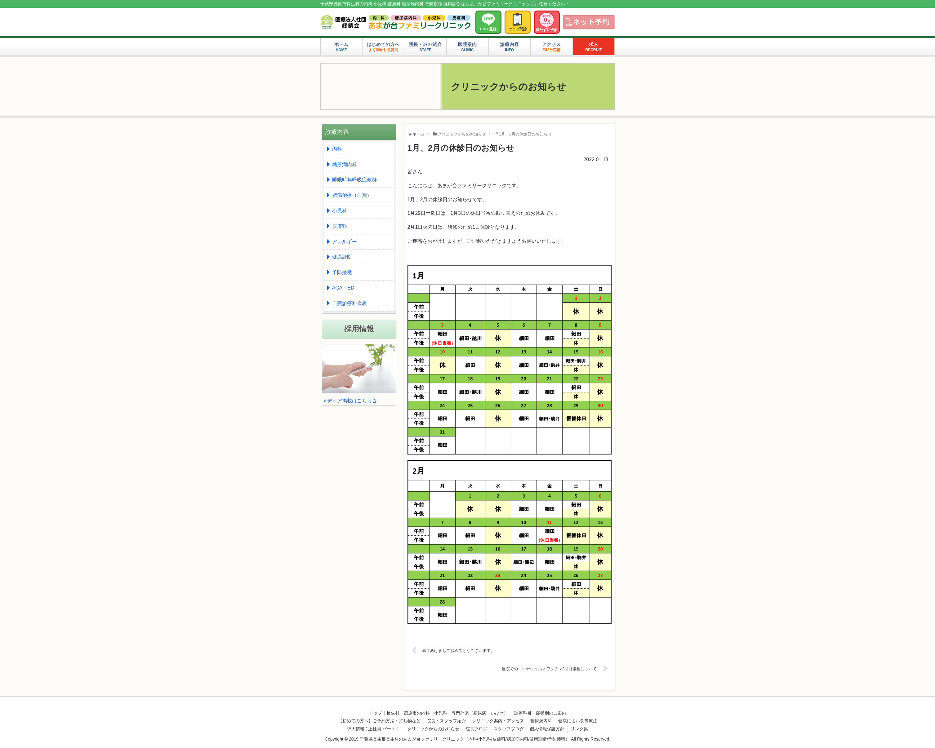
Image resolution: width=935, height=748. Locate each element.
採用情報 (359, 329)
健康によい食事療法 (578, 720)
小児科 (339, 210)
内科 (337, 149)
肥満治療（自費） (352, 195)
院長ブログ (476, 728)
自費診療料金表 (349, 303)
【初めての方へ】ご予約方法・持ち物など (378, 720)
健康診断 (342, 256)
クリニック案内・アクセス (498, 720)
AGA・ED (343, 287)
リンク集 (580, 728)
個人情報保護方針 (547, 728)
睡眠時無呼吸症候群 (354, 179)
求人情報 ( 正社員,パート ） (373, 728)
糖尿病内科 (344, 164)
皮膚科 (339, 226)
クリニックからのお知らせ (433, 728)
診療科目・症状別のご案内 (540, 712)
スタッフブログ (508, 728)
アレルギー (344, 241)
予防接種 (342, 272)
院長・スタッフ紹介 (445, 720)
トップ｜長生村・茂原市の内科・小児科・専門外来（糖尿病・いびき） (438, 712)
